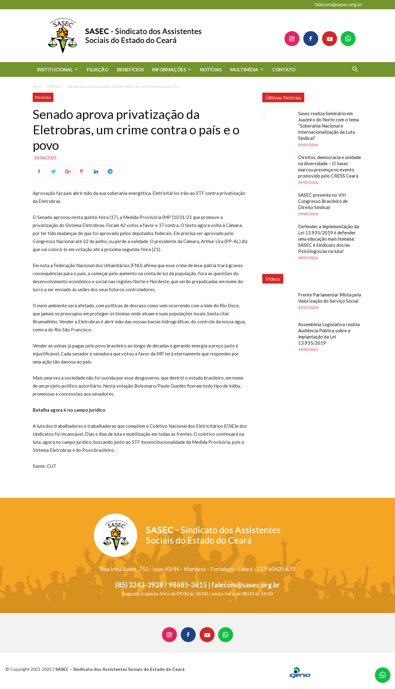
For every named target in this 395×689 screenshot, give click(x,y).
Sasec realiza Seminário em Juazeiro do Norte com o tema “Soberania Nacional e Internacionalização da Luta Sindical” (328, 126)
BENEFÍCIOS (130, 69)
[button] (354, 70)
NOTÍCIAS (211, 69)
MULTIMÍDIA (246, 69)
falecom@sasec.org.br (338, 4)
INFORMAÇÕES (171, 69)
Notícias (54, 86)
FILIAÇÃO (97, 69)
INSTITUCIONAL (57, 69)
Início (37, 86)
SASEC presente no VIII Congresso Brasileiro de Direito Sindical (323, 201)
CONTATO (283, 69)
